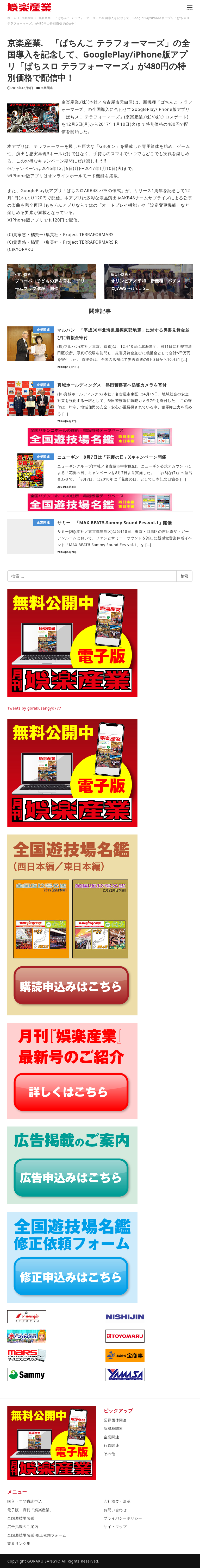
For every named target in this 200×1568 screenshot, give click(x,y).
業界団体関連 (115, 1420)
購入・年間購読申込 (24, 1501)
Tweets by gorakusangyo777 (34, 708)
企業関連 (46, 88)
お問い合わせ (115, 1509)
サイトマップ (115, 1526)
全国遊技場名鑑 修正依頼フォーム (36, 1535)
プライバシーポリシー (123, 1518)
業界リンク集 (18, 1543)
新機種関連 (113, 1428)
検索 (184, 575)
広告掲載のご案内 (22, 1526)
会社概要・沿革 (117, 1501)
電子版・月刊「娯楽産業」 (30, 1509)
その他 (109, 1453)
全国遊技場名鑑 (20, 1518)
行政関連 (111, 1445)
